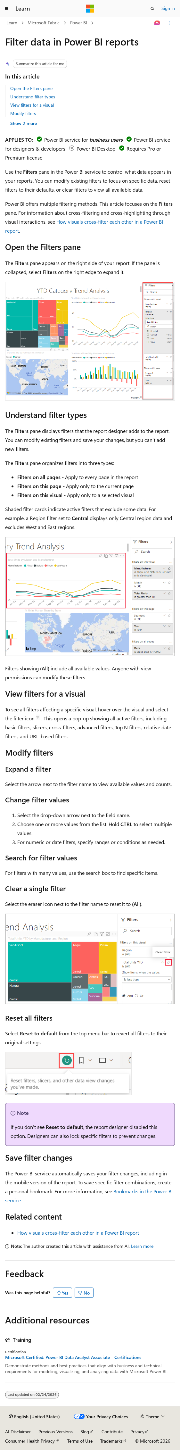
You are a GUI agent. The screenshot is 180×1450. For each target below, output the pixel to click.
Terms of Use (80, 1441)
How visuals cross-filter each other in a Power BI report (78, 1232)
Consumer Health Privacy (30, 1441)
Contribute (112, 1432)
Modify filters (23, 113)
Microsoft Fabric (44, 23)
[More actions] (169, 23)
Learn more (142, 1246)
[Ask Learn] (157, 23)
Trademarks (111, 1441)
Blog (84, 1432)
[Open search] (152, 8)
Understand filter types (32, 97)
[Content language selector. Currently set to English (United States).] (34, 1417)
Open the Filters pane (31, 88)
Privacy (137, 1432)
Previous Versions (55, 1432)
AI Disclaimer (18, 1432)
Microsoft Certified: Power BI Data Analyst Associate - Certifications (73, 1357)
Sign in (168, 8)
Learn (11, 23)
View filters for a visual (32, 105)
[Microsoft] (90, 8)
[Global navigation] (6, 8)
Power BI (78, 23)
